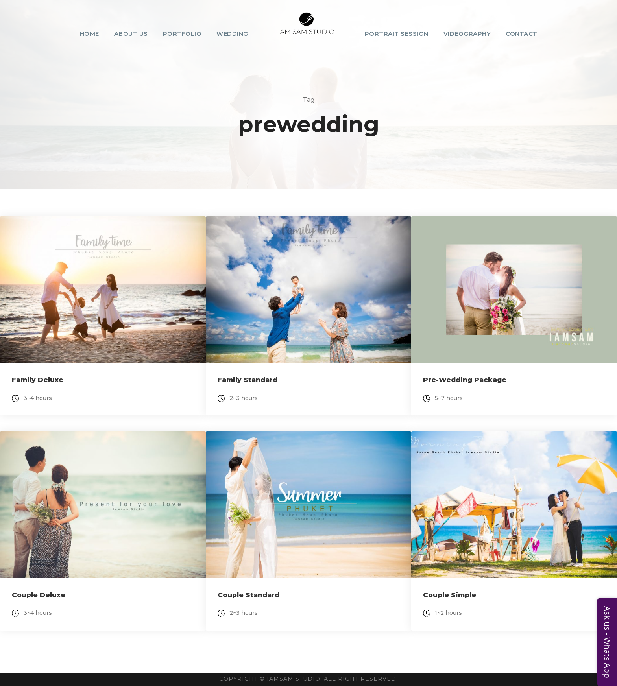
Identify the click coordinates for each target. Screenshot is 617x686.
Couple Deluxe (38, 595)
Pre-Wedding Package (464, 380)
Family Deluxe (37, 380)
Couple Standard (248, 595)
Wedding (232, 33)
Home (89, 33)
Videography (467, 33)
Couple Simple (449, 595)
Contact (522, 33)
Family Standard (247, 380)
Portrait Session (397, 33)
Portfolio (182, 33)
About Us (131, 33)
